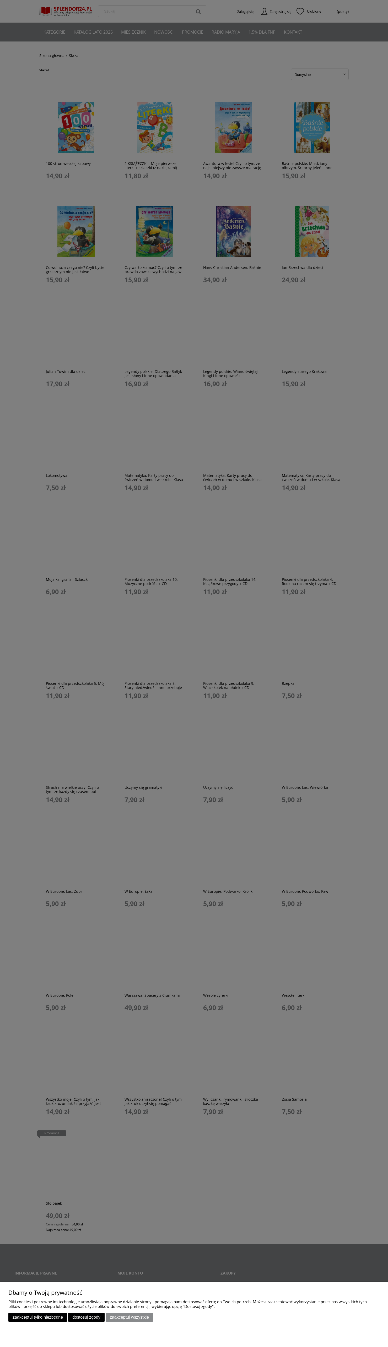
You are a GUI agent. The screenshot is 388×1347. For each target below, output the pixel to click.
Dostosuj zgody (86, 1317)
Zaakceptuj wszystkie (129, 1317)
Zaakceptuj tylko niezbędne (38, 1317)
